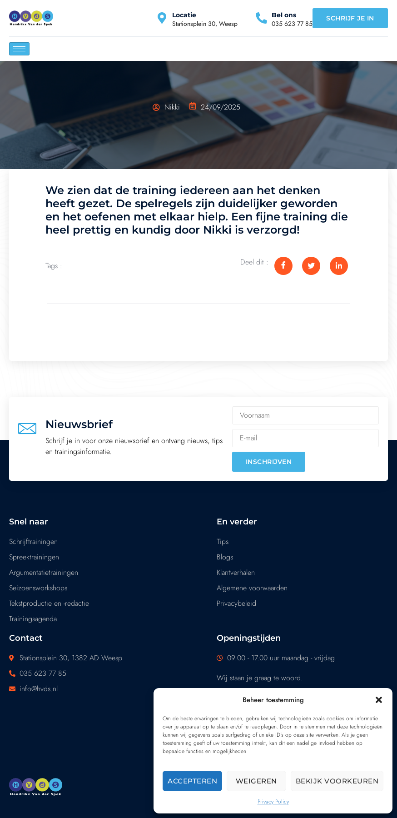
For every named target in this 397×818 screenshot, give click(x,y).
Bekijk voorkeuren (337, 781)
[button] (378, 699)
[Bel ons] (261, 18)
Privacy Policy (273, 802)
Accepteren (192, 781)
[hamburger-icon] (19, 48)
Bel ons (284, 15)
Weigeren (256, 781)
